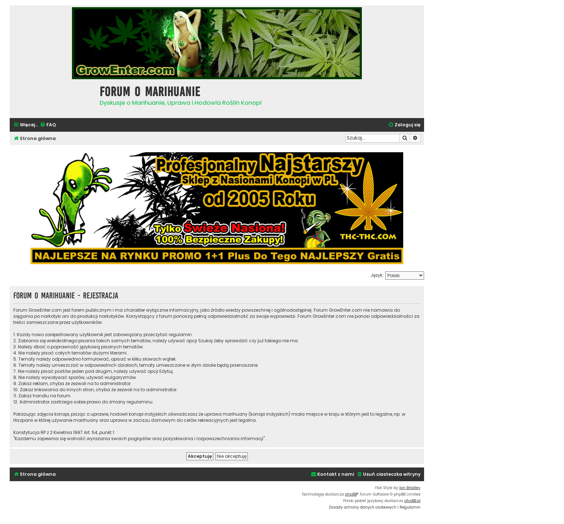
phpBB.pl (412, 500)
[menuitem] (48, 125)
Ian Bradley (409, 488)
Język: (376, 275)
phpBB (351, 494)
